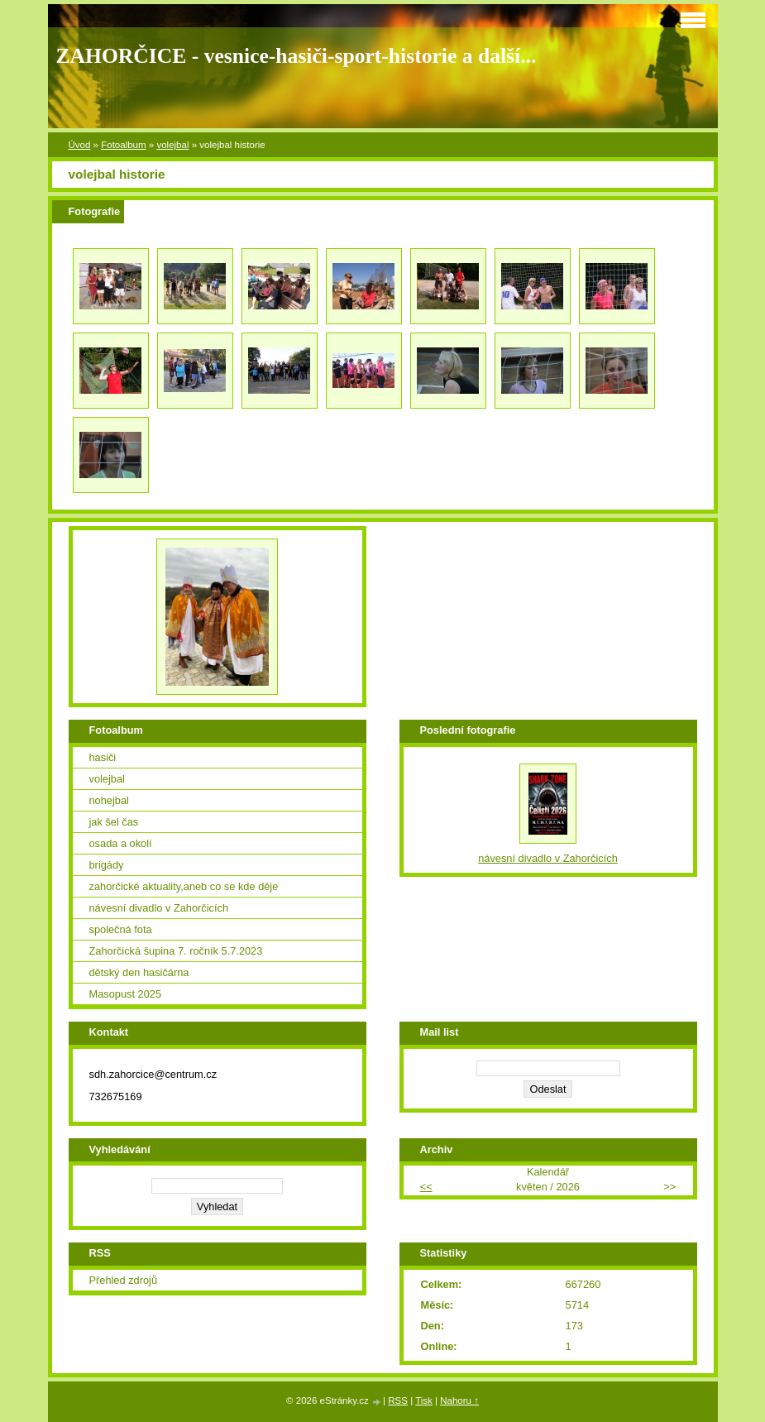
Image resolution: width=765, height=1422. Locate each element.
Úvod (80, 145)
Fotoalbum (123, 145)
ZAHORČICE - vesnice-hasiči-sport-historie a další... (296, 56)
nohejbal (109, 800)
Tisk (424, 1400)
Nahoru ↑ (459, 1400)
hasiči (103, 757)
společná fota (120, 929)
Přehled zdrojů (123, 1280)
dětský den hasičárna (139, 972)
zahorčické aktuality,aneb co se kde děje (184, 886)
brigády (106, 865)
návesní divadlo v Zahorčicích (159, 908)
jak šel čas (114, 822)
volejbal (172, 145)
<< (426, 1186)
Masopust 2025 (125, 994)
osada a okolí (120, 843)
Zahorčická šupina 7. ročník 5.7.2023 (176, 951)
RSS (398, 1400)
